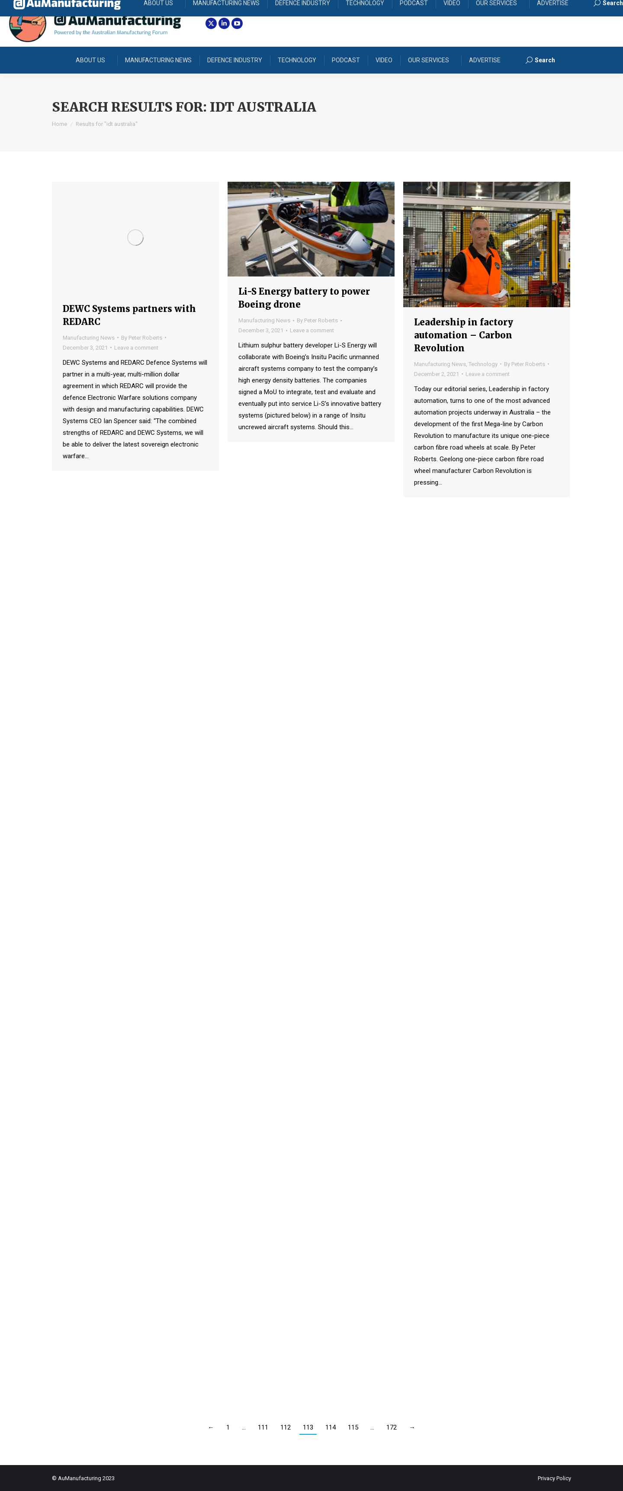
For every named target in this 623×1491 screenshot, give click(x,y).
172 (391, 1427)
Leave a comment (136, 347)
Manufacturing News (89, 337)
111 (263, 1427)
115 (353, 1427)
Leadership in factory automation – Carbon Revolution (463, 335)
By (141, 337)
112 (285, 1427)
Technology (483, 364)
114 (330, 1427)
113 (308, 1427)
